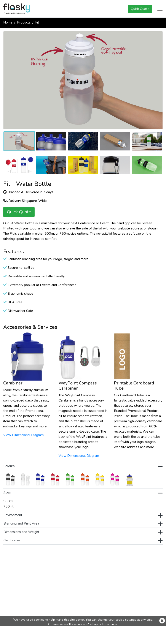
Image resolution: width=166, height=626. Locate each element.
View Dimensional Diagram (23, 435)
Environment (83, 515)
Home (8, 22)
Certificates (83, 541)
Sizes (83, 493)
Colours (83, 466)
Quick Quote (140, 8)
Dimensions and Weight (83, 532)
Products (24, 22)
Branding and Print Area (83, 524)
